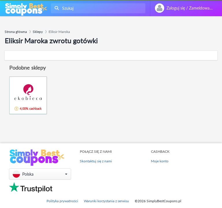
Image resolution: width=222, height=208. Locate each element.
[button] (40, 174)
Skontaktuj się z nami (96, 161)
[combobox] (97, 8)
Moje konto (160, 161)
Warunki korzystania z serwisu (106, 201)
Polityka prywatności (62, 201)
